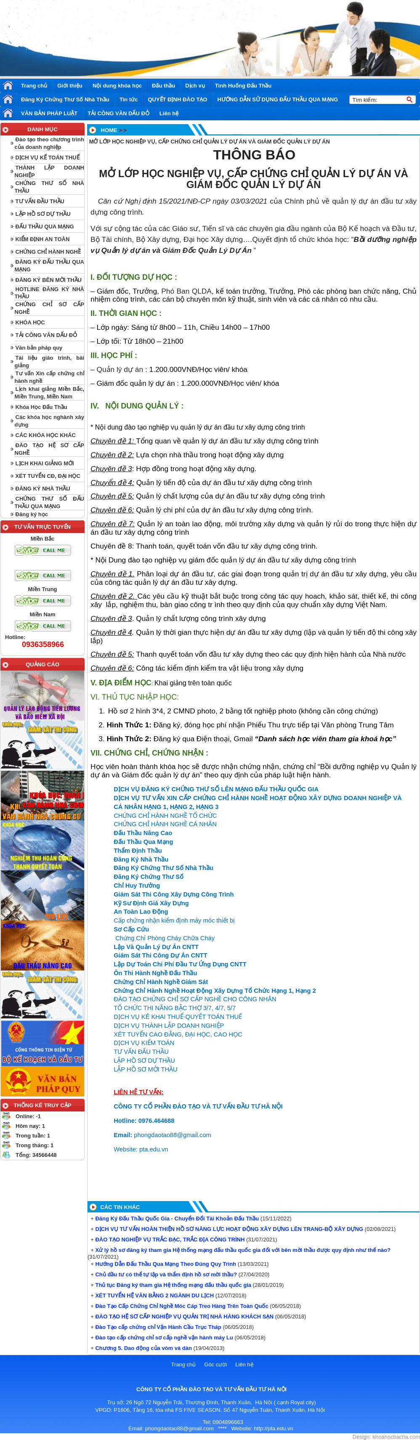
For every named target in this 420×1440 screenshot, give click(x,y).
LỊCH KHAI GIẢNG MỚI (45, 463)
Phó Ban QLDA (186, 291)
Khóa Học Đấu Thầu (41, 407)
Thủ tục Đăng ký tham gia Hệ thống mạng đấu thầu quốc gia (172, 1285)
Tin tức (129, 99)
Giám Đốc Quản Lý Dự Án (207, 250)
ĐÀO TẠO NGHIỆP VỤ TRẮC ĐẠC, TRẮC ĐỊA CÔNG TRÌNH (169, 1239)
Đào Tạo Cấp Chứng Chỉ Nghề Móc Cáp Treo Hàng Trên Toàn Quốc (181, 1306)
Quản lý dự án (120, 369)
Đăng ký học (32, 514)
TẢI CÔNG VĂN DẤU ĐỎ (118, 113)
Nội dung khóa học (117, 85)
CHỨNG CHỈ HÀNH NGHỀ (48, 252)
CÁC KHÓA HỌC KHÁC (46, 435)
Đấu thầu (163, 85)
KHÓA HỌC (30, 322)
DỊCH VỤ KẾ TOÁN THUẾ (48, 157)
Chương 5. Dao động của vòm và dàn (143, 1348)
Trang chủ (34, 85)
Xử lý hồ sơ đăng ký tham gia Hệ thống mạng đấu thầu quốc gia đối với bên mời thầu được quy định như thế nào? (242, 1250)
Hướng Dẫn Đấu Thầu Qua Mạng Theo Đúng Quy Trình (165, 1264)
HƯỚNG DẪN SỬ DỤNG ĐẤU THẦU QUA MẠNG (277, 99)
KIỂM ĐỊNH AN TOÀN (43, 239)
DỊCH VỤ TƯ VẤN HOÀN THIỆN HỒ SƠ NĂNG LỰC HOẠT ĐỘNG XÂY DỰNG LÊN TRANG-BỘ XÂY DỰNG (228, 1229)
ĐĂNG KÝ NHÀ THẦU (43, 488)
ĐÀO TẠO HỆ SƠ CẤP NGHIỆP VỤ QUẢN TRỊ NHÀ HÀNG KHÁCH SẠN (184, 1316)
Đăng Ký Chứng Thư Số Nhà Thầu (65, 99)
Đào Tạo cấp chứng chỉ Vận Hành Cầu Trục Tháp (157, 1327)
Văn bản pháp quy (39, 348)
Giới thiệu (69, 85)
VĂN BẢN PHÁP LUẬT (49, 113)
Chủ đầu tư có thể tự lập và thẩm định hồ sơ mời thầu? (165, 1274)
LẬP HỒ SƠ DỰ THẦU (43, 214)
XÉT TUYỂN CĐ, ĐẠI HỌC (48, 476)
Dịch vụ (195, 85)
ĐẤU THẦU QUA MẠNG (45, 226)
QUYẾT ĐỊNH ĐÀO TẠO (177, 99)
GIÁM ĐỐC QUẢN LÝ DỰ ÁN (253, 184)
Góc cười (215, 1364)
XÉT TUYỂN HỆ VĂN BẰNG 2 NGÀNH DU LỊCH (154, 1295)
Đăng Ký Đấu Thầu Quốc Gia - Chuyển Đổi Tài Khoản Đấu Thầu (176, 1218)
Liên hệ (168, 113)
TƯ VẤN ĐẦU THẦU (40, 201)
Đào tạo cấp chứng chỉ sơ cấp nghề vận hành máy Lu (163, 1337)
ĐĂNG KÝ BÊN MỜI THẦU (49, 280)
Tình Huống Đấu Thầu (243, 85)
